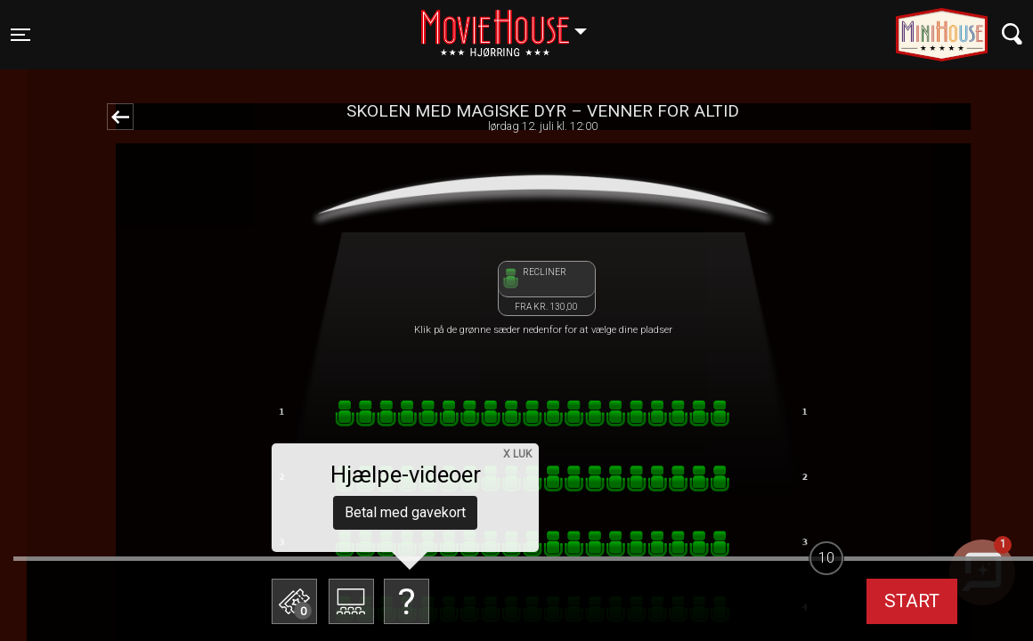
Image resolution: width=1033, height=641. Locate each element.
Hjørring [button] (512, 24)
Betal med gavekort (405, 512)
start (911, 601)
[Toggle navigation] (20, 35)
